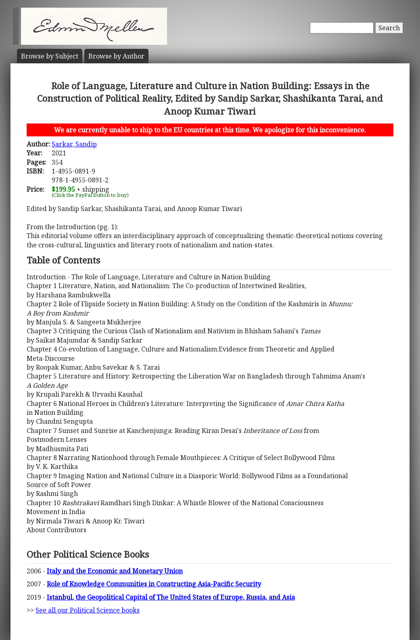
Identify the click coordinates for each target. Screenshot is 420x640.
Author (116, 56)
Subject (49, 56)
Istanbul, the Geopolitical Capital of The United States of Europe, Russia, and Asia (171, 597)
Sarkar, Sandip (74, 144)
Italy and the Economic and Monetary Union (115, 571)
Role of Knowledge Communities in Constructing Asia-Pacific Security (154, 583)
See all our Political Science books (88, 610)
